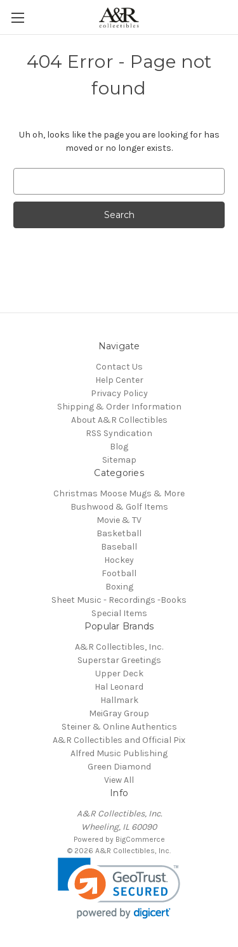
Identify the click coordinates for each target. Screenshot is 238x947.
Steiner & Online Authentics (119, 726)
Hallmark (119, 700)
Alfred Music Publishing (119, 753)
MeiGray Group (119, 713)
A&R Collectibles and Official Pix (119, 740)
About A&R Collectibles (119, 420)
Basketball (119, 533)
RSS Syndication (119, 433)
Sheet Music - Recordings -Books (119, 600)
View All (119, 780)
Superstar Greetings (119, 660)
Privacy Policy (119, 393)
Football (119, 573)
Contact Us (119, 366)
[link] (119, 888)
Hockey (119, 560)
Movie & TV (119, 520)
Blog (119, 446)
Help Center (119, 380)
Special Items (119, 613)
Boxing (119, 586)
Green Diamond (119, 766)
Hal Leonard (119, 686)
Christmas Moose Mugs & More (119, 493)
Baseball (119, 546)
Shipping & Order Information (119, 406)
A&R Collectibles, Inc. (119, 646)
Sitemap (119, 459)
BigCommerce (140, 839)
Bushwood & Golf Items (119, 506)
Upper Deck (119, 673)
